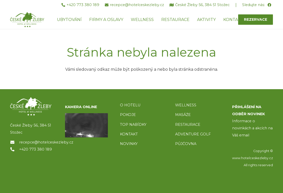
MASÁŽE (183, 114)
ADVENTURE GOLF (193, 134)
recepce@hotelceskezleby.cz (46, 142)
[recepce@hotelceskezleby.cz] (14, 142)
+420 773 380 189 (35, 149)
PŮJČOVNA (185, 143)
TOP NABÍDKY (133, 124)
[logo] (31, 106)
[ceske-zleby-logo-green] (27, 19)
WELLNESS (185, 105)
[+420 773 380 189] (14, 149)
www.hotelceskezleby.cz (252, 158)
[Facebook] (269, 5)
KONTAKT (129, 134)
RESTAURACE (187, 124)
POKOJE (128, 114)
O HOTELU (130, 105)
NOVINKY (129, 143)
